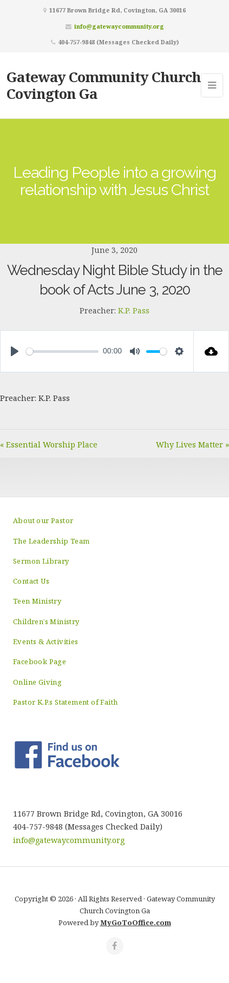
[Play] (14, 351)
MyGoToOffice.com (135, 922)
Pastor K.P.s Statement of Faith (65, 702)
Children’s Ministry (46, 621)
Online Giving (37, 682)
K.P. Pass (133, 310)
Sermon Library (41, 561)
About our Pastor (43, 520)
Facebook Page (39, 661)
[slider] (62, 351)
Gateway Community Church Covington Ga (103, 85)
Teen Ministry (37, 601)
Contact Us (31, 581)
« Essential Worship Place (48, 444)
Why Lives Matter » (192, 444)
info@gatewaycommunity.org (119, 26)
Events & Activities (45, 641)
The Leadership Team (51, 541)
